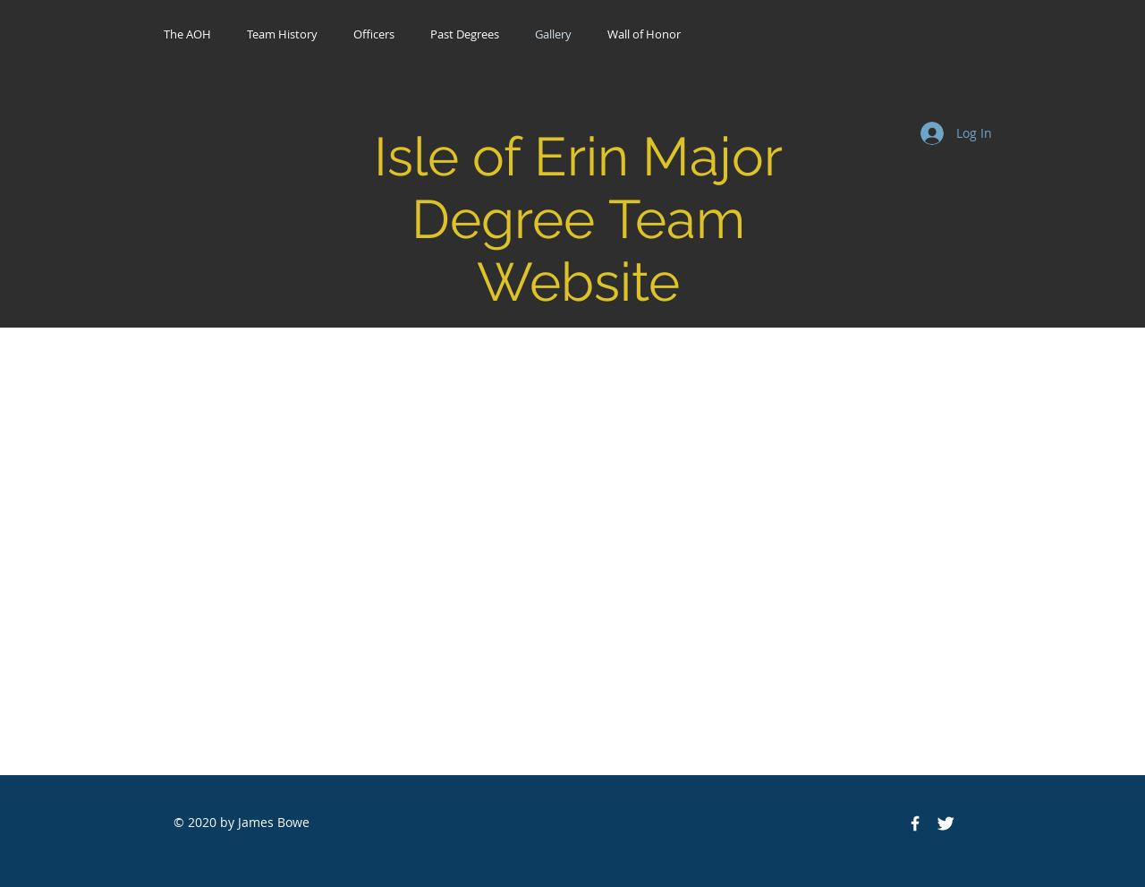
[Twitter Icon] (945, 823)
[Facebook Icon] (915, 823)
